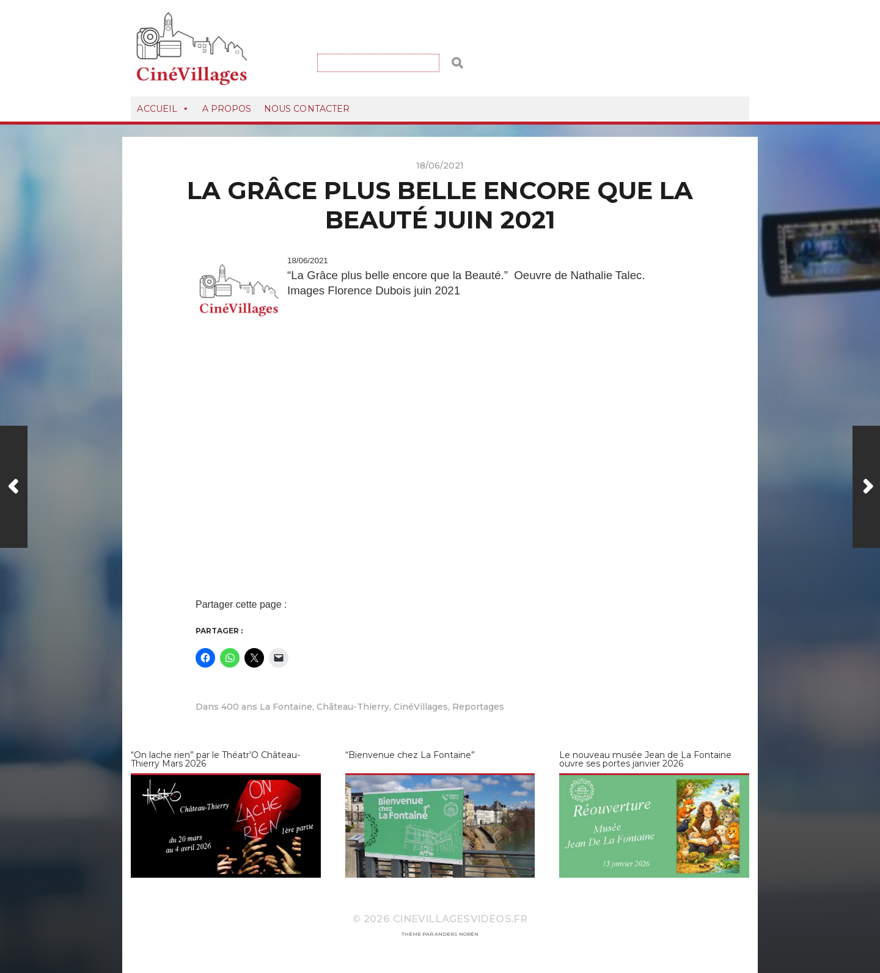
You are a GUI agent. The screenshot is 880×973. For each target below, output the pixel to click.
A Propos (227, 108)
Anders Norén (457, 934)
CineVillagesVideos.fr (460, 919)
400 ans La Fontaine (266, 706)
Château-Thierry (353, 706)
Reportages (478, 706)
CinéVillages (421, 706)
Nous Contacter (307, 108)
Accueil (163, 108)
